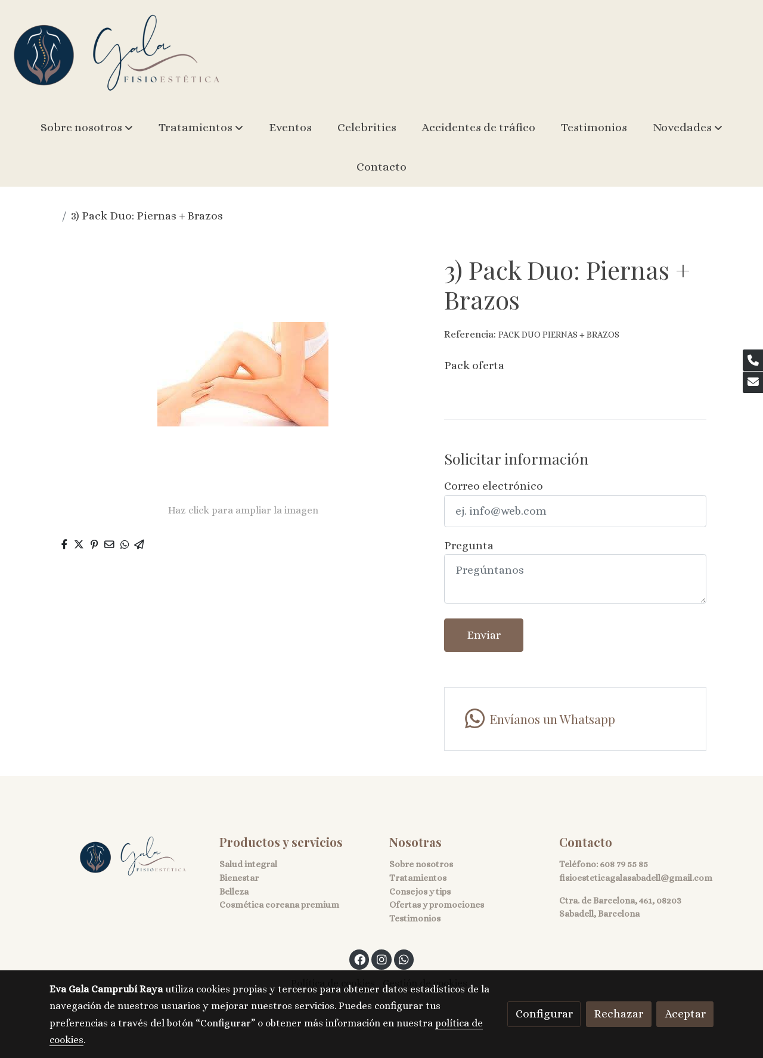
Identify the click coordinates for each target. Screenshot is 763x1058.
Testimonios (415, 918)
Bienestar (239, 878)
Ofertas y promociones (436, 904)
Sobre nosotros (421, 864)
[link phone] (753, 360)
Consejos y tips (420, 891)
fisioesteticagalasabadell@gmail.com (635, 878)
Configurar (544, 1013)
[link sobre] (126, 856)
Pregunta (469, 545)
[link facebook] (360, 958)
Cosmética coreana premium (279, 904)
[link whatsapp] (575, 719)
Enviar (484, 635)
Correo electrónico (493, 485)
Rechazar (618, 1013)
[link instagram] (381, 958)
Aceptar (685, 1013)
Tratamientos (417, 878)
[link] (117, 54)
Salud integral (248, 864)
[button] (86, 128)
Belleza (234, 891)
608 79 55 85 (624, 864)
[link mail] (753, 382)
